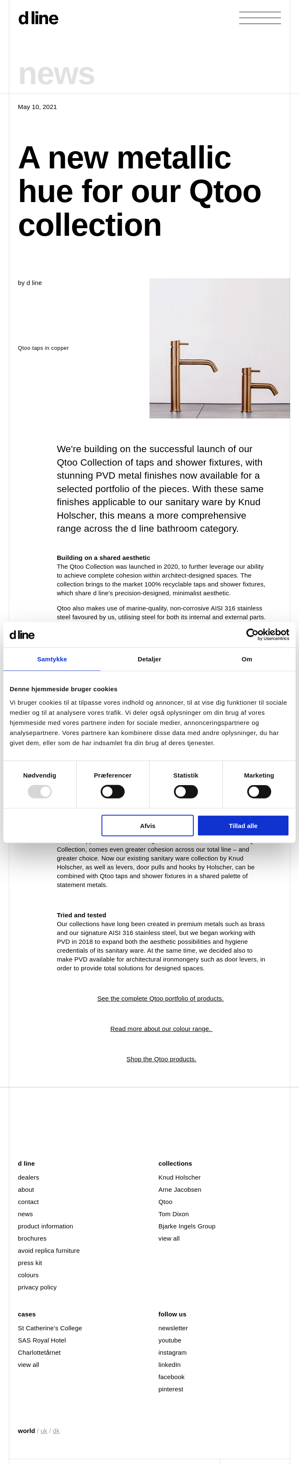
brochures (32, 1238)
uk (43, 1430)
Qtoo (165, 1201)
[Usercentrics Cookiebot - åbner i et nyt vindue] (252, 635)
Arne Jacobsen (179, 1189)
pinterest (170, 1389)
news (25, 1213)
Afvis (147, 825)
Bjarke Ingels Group (186, 1226)
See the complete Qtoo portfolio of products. (160, 998)
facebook (171, 1376)
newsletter (173, 1328)
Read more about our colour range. (161, 1028)
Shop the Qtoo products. (161, 1059)
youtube (169, 1340)
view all (168, 1238)
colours (28, 1275)
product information (45, 1226)
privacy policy (37, 1287)
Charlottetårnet (39, 1352)
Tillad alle (243, 825)
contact (28, 1201)
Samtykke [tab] (52, 659)
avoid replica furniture (49, 1250)
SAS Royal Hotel (42, 1340)
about (26, 1189)
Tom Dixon (173, 1213)
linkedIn (169, 1364)
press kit (30, 1262)
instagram (172, 1352)
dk (56, 1430)
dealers (28, 1177)
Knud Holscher (179, 1177)
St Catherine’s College (50, 1328)
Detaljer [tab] (149, 659)
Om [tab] (247, 659)
